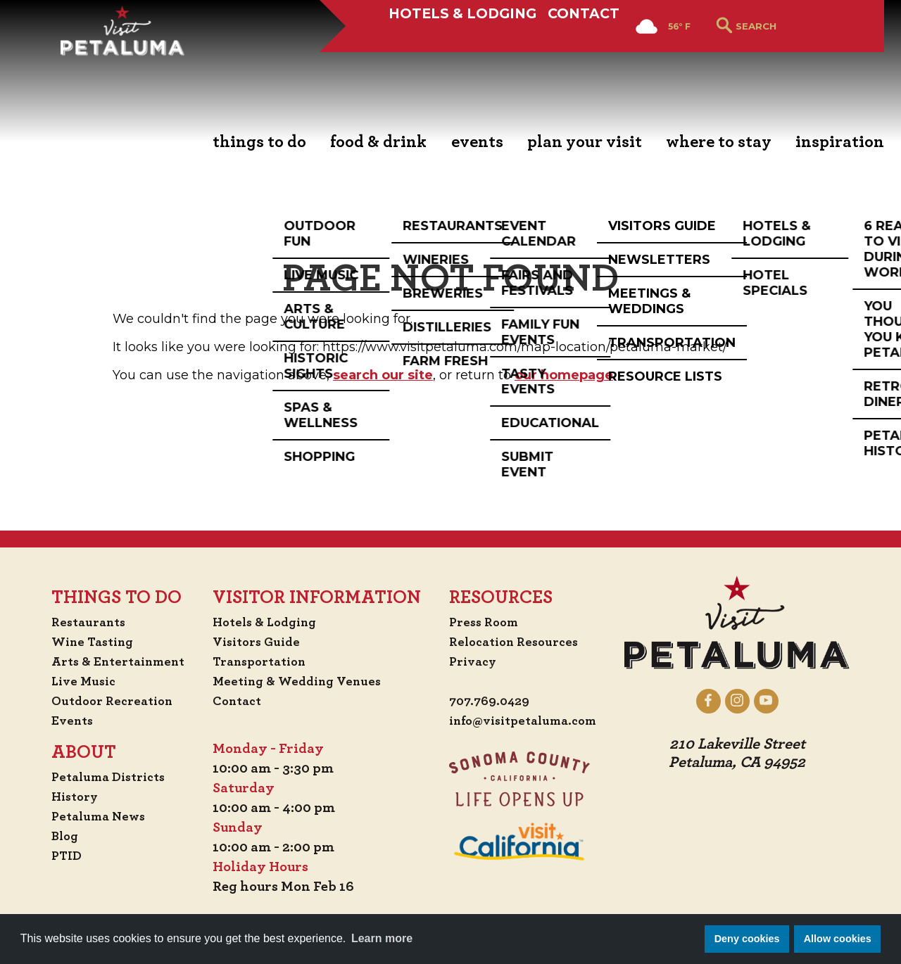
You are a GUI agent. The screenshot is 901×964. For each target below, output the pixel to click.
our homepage (564, 375)
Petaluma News (87, 816)
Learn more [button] (381, 938)
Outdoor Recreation (102, 701)
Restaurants (77, 622)
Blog (51, 836)
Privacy (474, 661)
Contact (582, 61)
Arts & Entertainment (110, 661)
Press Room (485, 622)
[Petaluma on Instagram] (752, 701)
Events (59, 721)
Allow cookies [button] (837, 938)
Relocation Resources (518, 642)
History (63, 796)
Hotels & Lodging (442, 61)
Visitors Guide (259, 642)
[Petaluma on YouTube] (781, 701)
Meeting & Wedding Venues (302, 681)
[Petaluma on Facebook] (723, 701)
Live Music (71, 681)
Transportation (263, 661)
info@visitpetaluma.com (529, 722)
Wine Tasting (82, 642)
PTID (53, 856)
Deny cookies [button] (747, 938)
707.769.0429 (492, 702)
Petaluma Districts (99, 777)
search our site (383, 375)
